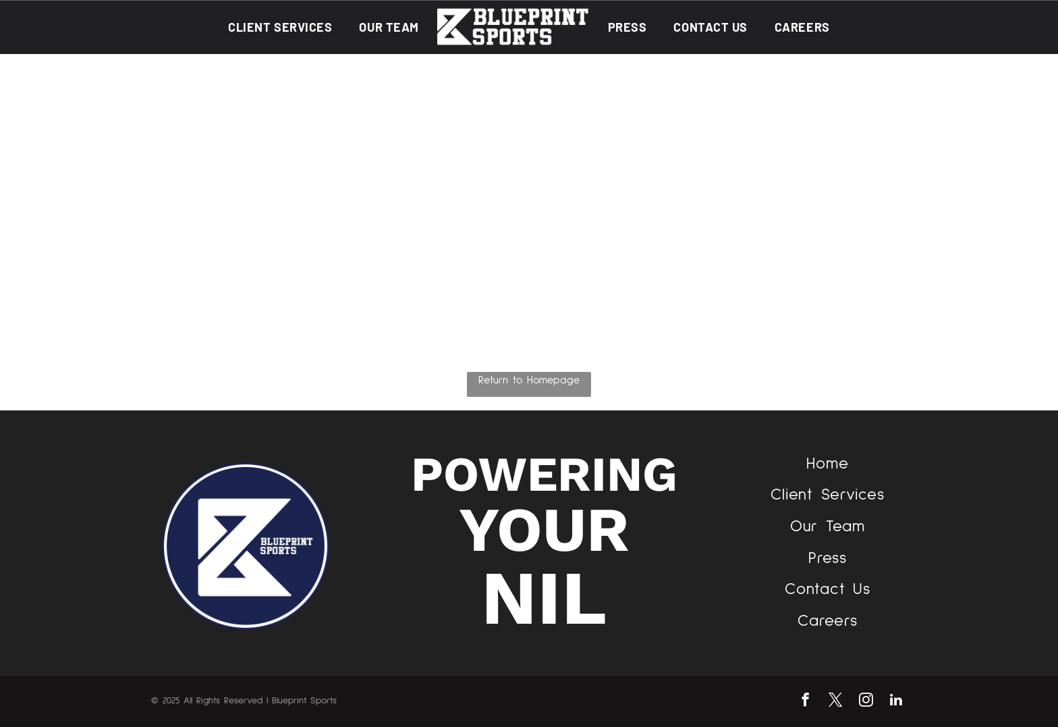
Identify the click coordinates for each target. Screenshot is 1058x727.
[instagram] (866, 701)
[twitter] (835, 701)
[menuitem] (280, 27)
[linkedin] (896, 701)
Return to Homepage (529, 380)
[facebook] (805, 701)
